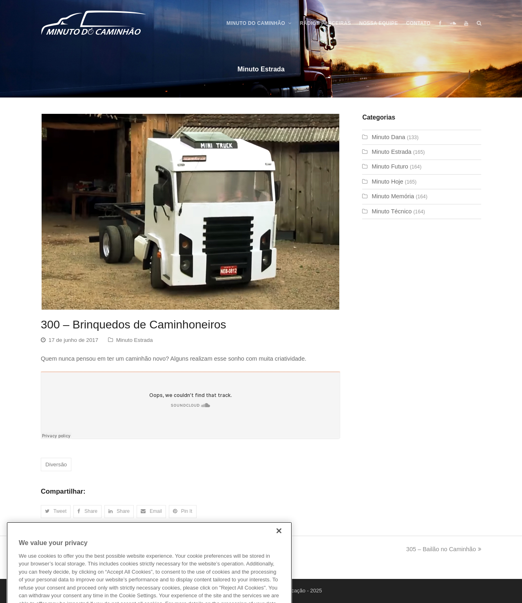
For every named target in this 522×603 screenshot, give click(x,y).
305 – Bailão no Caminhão (443, 549)
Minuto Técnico (391, 211)
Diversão (56, 464)
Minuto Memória (393, 196)
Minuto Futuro (390, 166)
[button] (56, 511)
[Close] (279, 544)
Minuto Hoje (387, 181)
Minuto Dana (388, 137)
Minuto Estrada (134, 340)
